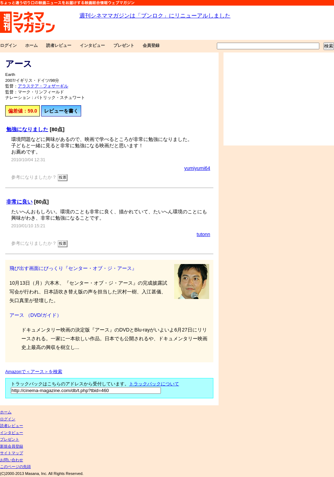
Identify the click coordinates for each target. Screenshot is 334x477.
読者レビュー (58, 45)
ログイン (8, 45)
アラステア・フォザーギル (43, 86)
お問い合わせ (11, 460)
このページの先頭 (15, 466)
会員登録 (151, 45)
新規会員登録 (11, 446)
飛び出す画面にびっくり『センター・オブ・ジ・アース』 (73, 268)
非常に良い (19, 202)
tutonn (203, 234)
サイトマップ (11, 453)
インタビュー (92, 45)
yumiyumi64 (197, 168)
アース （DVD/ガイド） (35, 315)
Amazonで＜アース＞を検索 (33, 371)
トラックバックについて (154, 384)
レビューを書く (61, 111)
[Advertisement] (278, 99)
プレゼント (123, 45)
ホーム (31, 45)
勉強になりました (27, 129)
